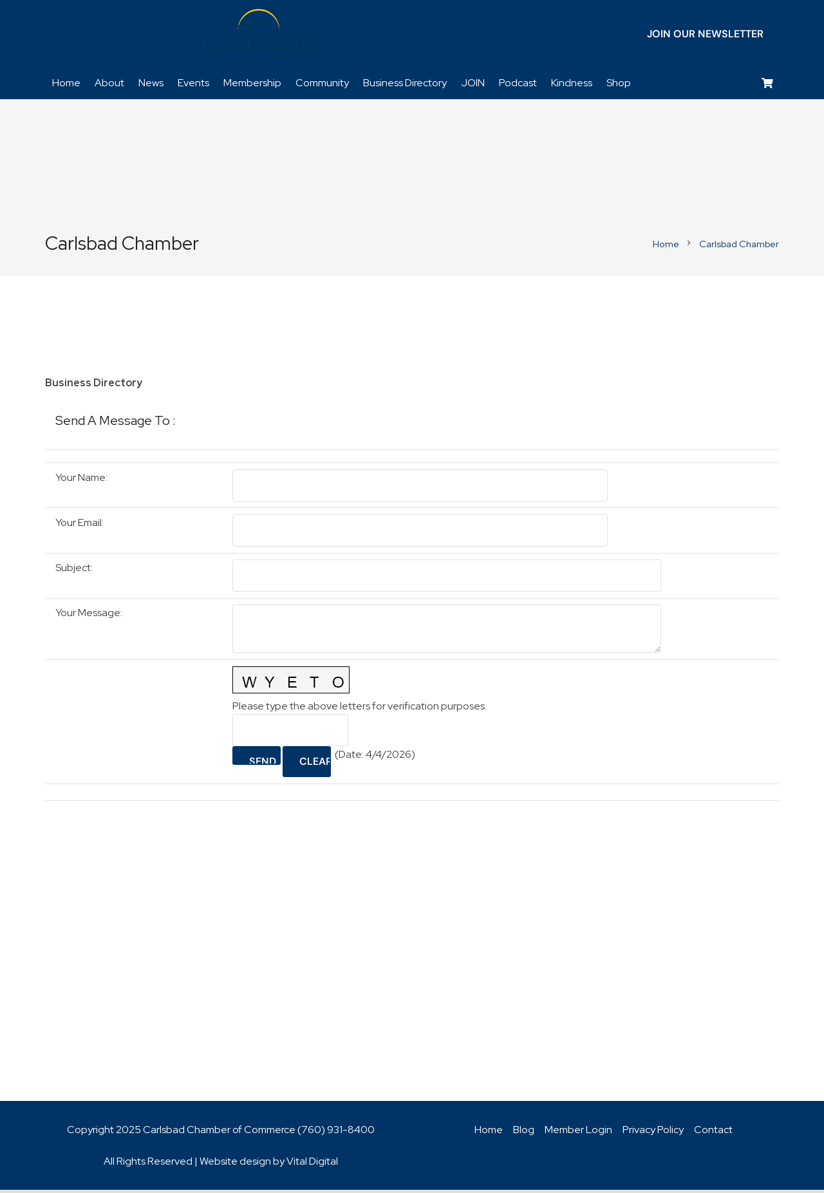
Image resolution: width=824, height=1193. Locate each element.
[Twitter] (504, 35)
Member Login (578, 1133)
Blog (523, 1133)
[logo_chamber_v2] (259, 35)
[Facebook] (483, 35)
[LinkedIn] (524, 35)
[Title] (586, 35)
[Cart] (767, 87)
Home (488, 1133)
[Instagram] (566, 35)
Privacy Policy (653, 1133)
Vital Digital (312, 1164)
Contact (713, 1133)
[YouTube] (545, 35)
